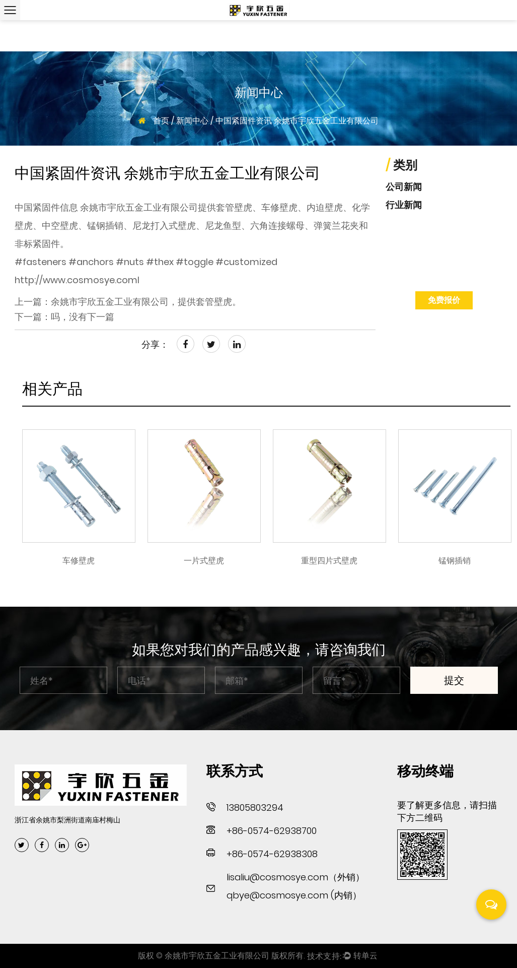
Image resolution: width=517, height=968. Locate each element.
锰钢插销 (454, 560)
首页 (161, 120)
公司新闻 (404, 186)
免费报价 (444, 300)
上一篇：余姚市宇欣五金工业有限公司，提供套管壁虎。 (128, 301)
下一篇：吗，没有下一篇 (64, 316)
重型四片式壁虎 (329, 560)
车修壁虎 (78, 560)
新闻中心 (192, 120)
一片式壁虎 (204, 560)
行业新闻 (404, 205)
